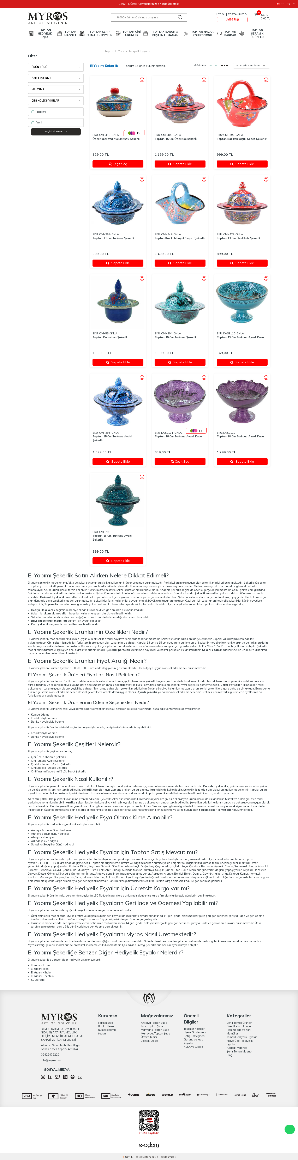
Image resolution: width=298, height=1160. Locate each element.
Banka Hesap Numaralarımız (107, 1028)
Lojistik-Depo (149, 1040)
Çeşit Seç (123, 164)
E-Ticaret (136, 1156)
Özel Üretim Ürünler (239, 1026)
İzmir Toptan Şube (152, 1026)
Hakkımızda (105, 1022)
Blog (229, 1055)
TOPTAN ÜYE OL (238, 14)
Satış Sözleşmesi (194, 1036)
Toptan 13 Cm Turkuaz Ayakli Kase (240, 337)
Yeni (36, 122)
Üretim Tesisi (149, 1037)
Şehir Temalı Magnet (239, 1051)
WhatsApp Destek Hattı (290, 1129)
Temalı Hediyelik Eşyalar (242, 1037)
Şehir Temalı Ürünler (239, 1022)
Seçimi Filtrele (56, 131)
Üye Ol (220, 14)
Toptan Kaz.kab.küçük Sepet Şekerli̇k (242, 139)
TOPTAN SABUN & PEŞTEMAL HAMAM (165, 33)
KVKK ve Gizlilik (193, 1046)
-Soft (126, 1156)
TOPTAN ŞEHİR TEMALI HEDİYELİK (100, 33)
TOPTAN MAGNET (70, 33)
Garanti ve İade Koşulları (193, 1041)
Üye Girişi (232, 19)
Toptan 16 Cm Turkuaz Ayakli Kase (178, 436)
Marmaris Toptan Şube (155, 1029)
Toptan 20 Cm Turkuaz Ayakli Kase (240, 436)
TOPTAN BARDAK (230, 33)
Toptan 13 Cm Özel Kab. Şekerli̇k (239, 238)
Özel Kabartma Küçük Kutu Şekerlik (116, 139)
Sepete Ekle (180, 164)
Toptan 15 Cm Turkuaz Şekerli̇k (176, 337)
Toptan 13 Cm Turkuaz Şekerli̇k (114, 238)
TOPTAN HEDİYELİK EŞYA (45, 33)
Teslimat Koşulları (194, 1028)
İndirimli (39, 112)
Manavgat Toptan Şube (155, 1033)
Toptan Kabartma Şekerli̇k (110, 337)
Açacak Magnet (237, 1047)
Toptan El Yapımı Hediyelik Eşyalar (127, 51)
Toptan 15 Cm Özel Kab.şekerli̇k (176, 139)
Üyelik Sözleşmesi (195, 1032)
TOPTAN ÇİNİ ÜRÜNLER (132, 33)
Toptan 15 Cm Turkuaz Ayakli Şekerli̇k (112, 438)
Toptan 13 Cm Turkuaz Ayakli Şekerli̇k (112, 537)
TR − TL (285, 3)
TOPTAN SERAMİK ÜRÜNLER (257, 33)
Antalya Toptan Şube (154, 1022)
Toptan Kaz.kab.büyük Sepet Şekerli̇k (180, 238)
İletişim (102, 1033)
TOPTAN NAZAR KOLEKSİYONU (202, 33)
